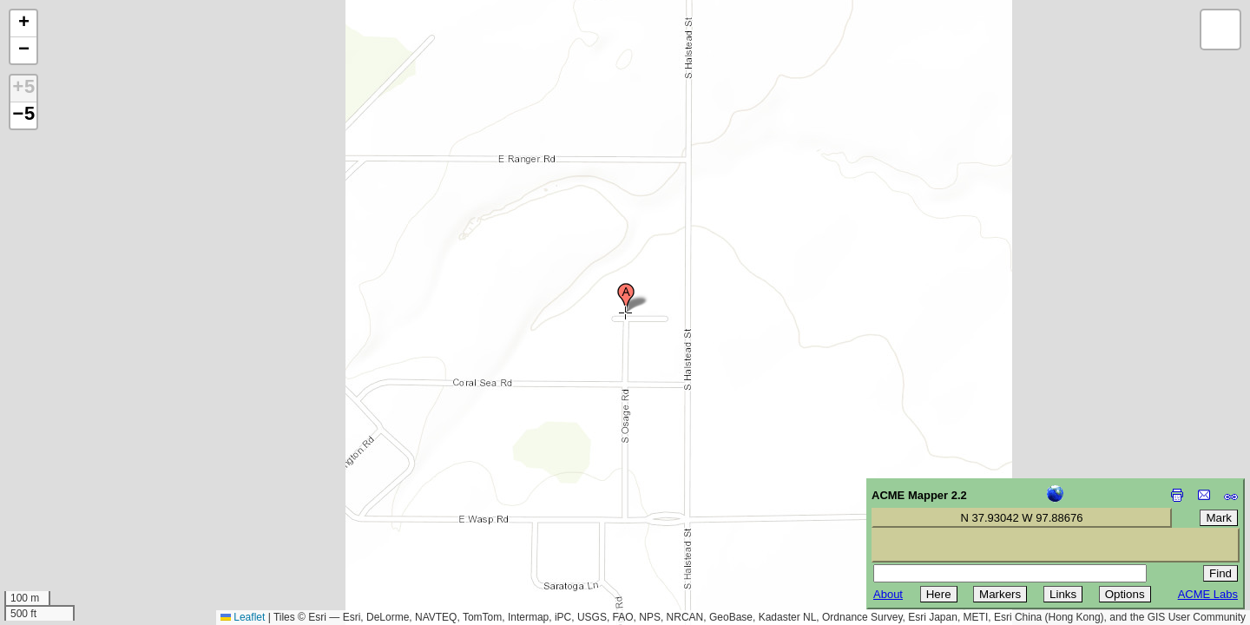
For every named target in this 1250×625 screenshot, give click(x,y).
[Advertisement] (92, 502)
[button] (626, 297)
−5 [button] (23, 115)
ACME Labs (1208, 594)
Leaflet (242, 617)
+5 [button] (23, 89)
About (888, 594)
